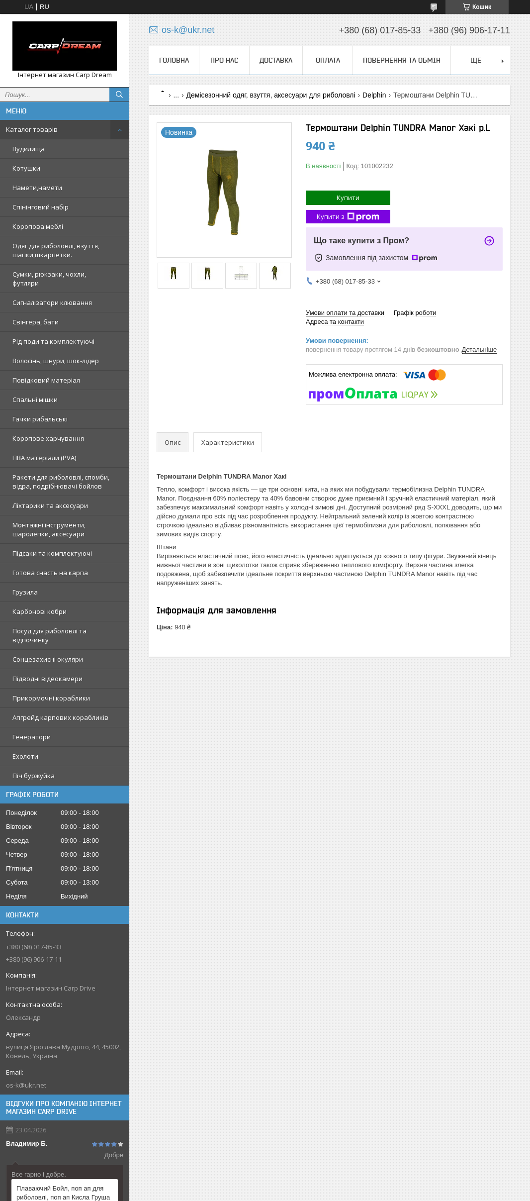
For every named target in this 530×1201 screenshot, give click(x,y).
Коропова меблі (37, 226)
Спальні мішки (35, 399)
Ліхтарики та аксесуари (50, 505)
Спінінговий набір (40, 206)
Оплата (328, 60)
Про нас (224, 60)
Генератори (31, 736)
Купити (348, 197)
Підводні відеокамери (47, 678)
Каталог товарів (32, 129)
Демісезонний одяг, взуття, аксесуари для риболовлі (270, 95)
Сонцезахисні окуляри (47, 659)
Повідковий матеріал (46, 380)
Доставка (276, 60)
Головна (174, 60)
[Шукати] (119, 94)
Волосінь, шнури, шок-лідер (55, 360)
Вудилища (28, 148)
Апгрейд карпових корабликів (60, 717)
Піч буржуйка (33, 775)
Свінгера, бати (35, 321)
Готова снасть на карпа (50, 572)
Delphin (374, 95)
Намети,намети (37, 187)
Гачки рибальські (40, 418)
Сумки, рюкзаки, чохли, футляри (49, 279)
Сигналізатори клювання (52, 302)
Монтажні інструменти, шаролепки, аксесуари (49, 529)
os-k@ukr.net (26, 1085)
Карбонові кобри (39, 611)
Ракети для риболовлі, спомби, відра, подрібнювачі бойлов (60, 482)
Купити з (348, 216)
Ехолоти (25, 756)
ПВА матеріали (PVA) (44, 457)
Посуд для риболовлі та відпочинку (49, 635)
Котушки (26, 168)
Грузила (25, 592)
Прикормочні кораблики (51, 698)
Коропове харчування (48, 438)
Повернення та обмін (402, 60)
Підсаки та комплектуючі (52, 553)
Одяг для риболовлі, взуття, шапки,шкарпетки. (55, 250)
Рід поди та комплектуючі (53, 341)
